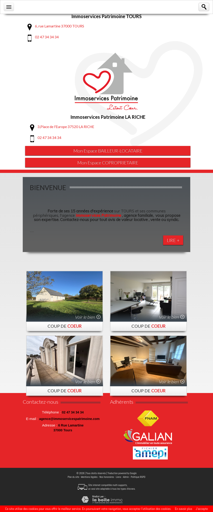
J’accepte (202, 509)
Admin (126, 477)
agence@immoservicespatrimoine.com (69, 419)
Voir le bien (85, 317)
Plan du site (73, 477)
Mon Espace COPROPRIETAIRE (108, 163)
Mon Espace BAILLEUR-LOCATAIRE (108, 151)
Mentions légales (89, 477)
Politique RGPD (138, 477)
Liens (118, 477)
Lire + (173, 240)
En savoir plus (183, 509)
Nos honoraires (107, 477)
